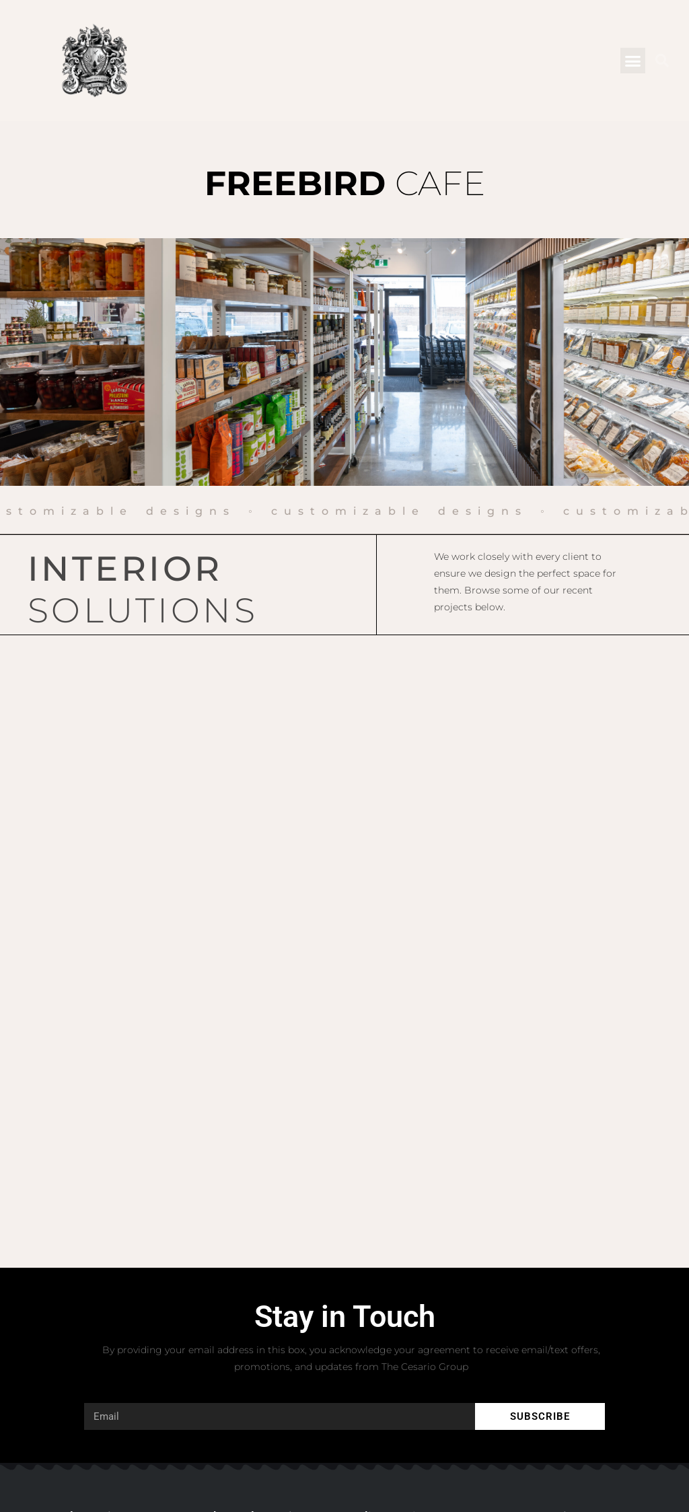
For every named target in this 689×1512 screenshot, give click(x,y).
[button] (633, 60)
